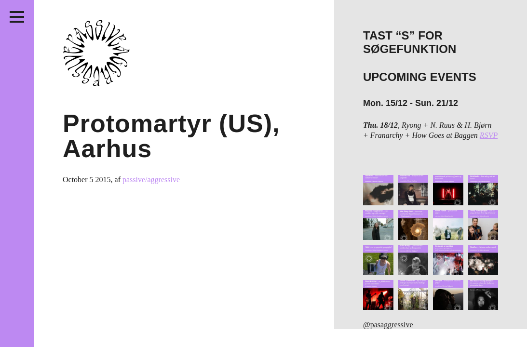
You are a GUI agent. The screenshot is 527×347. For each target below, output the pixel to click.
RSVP (489, 135)
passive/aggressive (151, 179)
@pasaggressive (388, 324)
